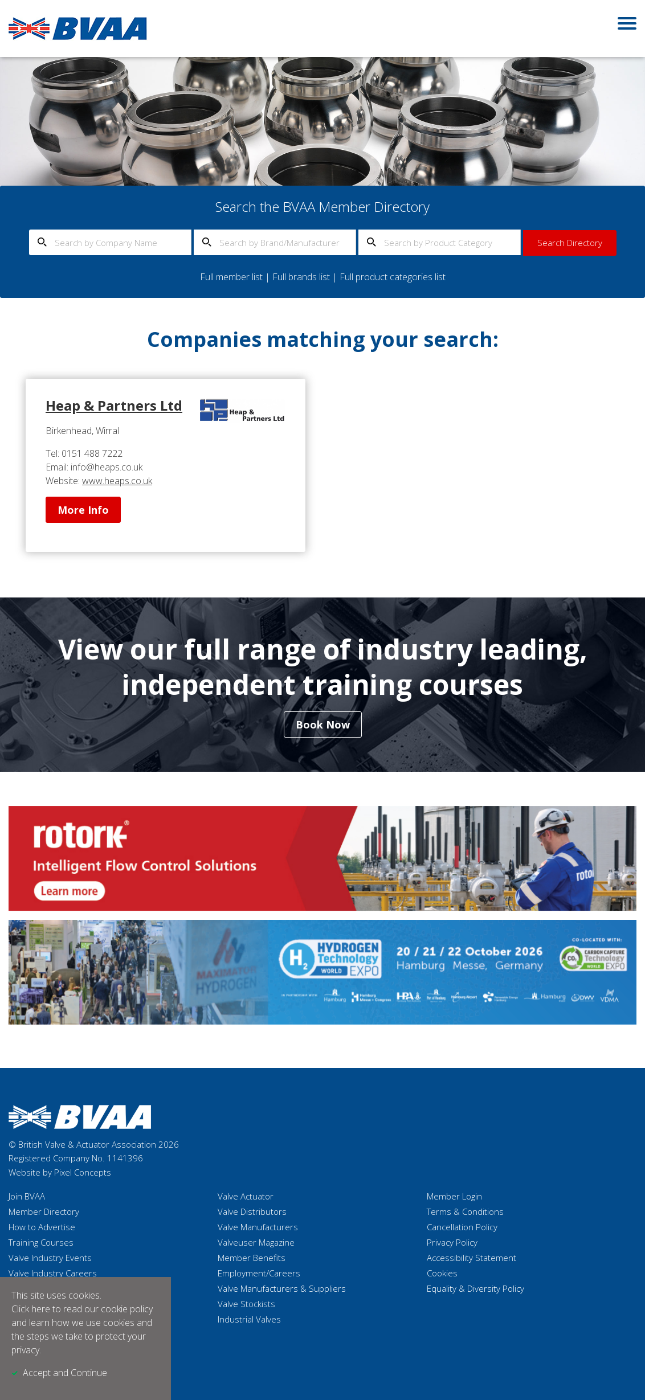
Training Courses (41, 1242)
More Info (83, 510)
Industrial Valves (249, 1319)
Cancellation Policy (462, 1227)
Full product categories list (393, 277)
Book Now (323, 724)
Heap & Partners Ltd (114, 405)
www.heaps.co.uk (117, 480)
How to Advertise (42, 1227)
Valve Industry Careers (53, 1273)
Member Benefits (251, 1257)
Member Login (454, 1196)
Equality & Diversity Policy (475, 1288)
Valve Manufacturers (258, 1227)
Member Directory (44, 1211)
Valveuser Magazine (256, 1242)
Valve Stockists (246, 1303)
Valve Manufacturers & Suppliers (282, 1288)
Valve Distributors (252, 1211)
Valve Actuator (245, 1196)
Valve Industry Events (50, 1257)
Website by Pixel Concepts (60, 1172)
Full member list (231, 277)
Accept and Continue (65, 1372)
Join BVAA (27, 1196)
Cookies (442, 1273)
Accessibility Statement (471, 1257)
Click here (30, 1309)
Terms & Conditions (465, 1211)
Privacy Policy (452, 1242)
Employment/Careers (259, 1273)
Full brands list (301, 277)
